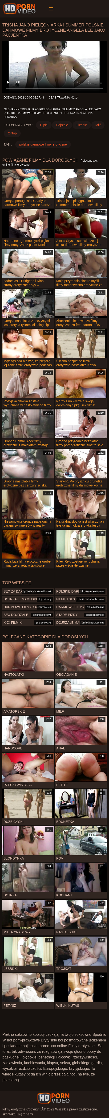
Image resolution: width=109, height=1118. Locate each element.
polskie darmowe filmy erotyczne (43, 144)
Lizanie (82, 125)
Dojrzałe (62, 125)
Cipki (43, 125)
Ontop (12, 133)
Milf (98, 125)
